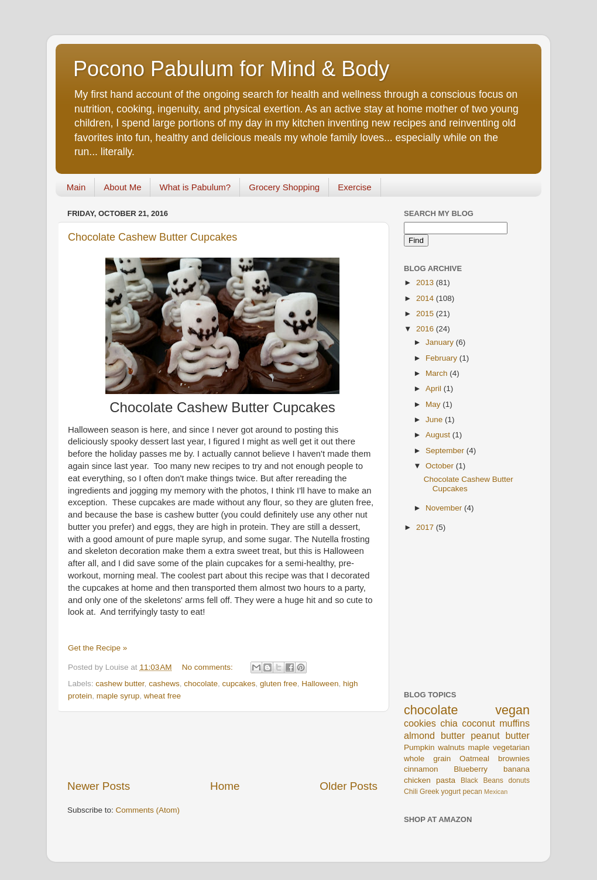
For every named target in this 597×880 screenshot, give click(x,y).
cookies (420, 723)
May (434, 404)
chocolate (201, 683)
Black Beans (482, 780)
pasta (445, 780)
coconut (478, 723)
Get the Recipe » (97, 647)
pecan (472, 791)
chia (449, 723)
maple (479, 747)
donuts (519, 780)
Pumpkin (419, 747)
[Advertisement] (222, 745)
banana (516, 769)
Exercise (355, 187)
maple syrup (118, 695)
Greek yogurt (440, 791)
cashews (164, 683)
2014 (426, 298)
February (442, 358)
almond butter (434, 735)
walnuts (451, 747)
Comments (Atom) (148, 810)
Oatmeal (474, 758)
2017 (426, 527)
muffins (514, 723)
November (445, 508)
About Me (122, 187)
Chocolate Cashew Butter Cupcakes (152, 237)
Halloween (319, 683)
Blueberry (471, 769)
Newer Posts (98, 786)
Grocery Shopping (284, 187)
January (441, 342)
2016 (426, 328)
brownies (514, 758)
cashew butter (119, 683)
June (435, 419)
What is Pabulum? (195, 187)
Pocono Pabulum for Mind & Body (231, 69)
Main (76, 187)
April (435, 388)
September (446, 450)
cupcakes (238, 683)
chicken (417, 780)
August (439, 434)
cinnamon (421, 769)
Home (224, 786)
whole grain (427, 758)
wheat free (162, 695)
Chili (411, 791)
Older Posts (349, 786)
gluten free (278, 683)
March (438, 373)
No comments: (208, 667)
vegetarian (511, 747)
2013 (426, 282)
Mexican (495, 791)
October (441, 465)
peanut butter (500, 735)
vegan (512, 710)
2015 (426, 313)
